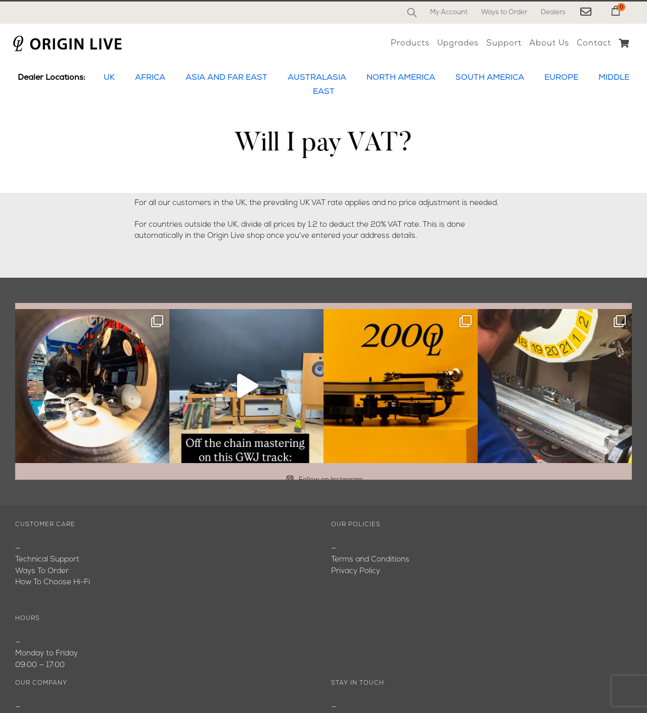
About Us (32, 560)
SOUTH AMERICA (489, 78)
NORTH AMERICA (400, 78)
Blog (23, 571)
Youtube (30, 583)
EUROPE (561, 78)
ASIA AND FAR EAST (226, 78)
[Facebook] (339, 675)
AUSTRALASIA (317, 78)
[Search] (412, 13)
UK (109, 78)
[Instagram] (384, 675)
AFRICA (150, 78)
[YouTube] (361, 675)
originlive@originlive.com (374, 571)
